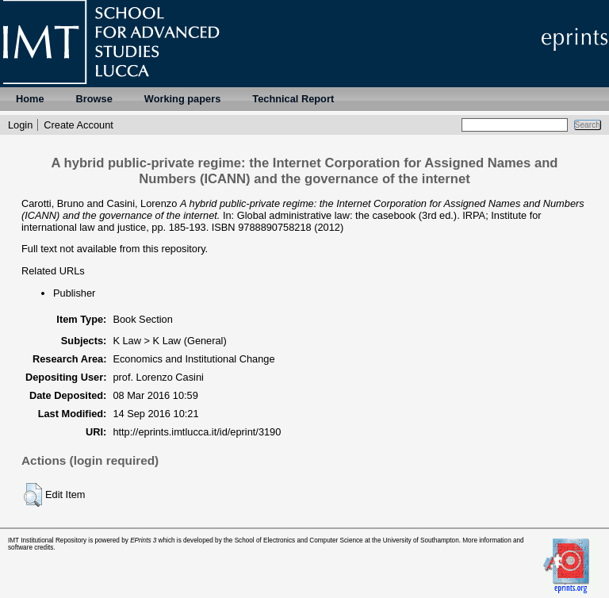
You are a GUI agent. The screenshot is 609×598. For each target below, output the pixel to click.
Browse (94, 99)
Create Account (78, 125)
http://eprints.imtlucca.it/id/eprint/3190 (197, 432)
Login (20, 125)
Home (30, 99)
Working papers (182, 99)
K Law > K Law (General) (169, 341)
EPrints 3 (143, 540)
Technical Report (293, 99)
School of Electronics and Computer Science (299, 540)
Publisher (74, 293)
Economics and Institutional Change (193, 359)
